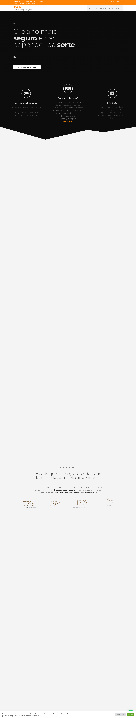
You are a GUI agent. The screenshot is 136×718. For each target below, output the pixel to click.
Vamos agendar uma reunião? (104, 8)
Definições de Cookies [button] (120, 715)
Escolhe (17, 7)
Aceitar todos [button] (130, 715)
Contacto (119, 8)
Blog (90, 8)
